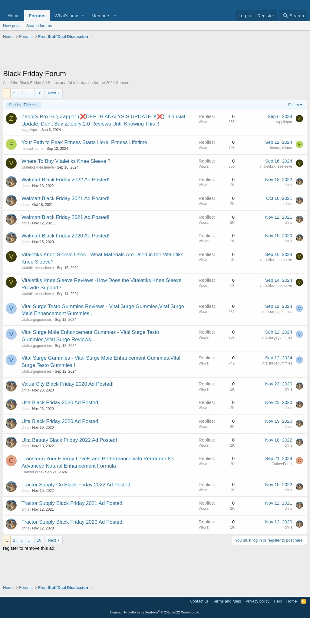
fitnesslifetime (32, 148)
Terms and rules (227, 601)
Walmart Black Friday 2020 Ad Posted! (65, 236)
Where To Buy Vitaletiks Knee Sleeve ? (65, 161)
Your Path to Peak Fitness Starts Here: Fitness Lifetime (84, 142)
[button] (82, 15)
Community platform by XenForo (155, 612)
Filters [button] (293, 104)
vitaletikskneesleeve (37, 167)
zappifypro (29, 130)
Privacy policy (257, 601)
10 (39, 93)
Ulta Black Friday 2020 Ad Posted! (60, 402)
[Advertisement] (155, 55)
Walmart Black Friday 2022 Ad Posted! (65, 180)
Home (14, 15)
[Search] (293, 15)
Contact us (199, 601)
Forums (37, 15)
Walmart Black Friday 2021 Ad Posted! (65, 198)
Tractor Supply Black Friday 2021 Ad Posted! (72, 503)
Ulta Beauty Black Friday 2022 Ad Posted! (69, 440)
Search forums (39, 25)
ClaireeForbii (31, 472)
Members (100, 15)
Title (21, 105)
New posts (12, 25)
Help (278, 601)
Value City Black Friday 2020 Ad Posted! (67, 384)
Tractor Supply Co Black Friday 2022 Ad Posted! (76, 485)
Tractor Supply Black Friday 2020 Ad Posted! (72, 522)
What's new (66, 15)
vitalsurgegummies (36, 319)
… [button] (30, 93)
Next (52, 93)
